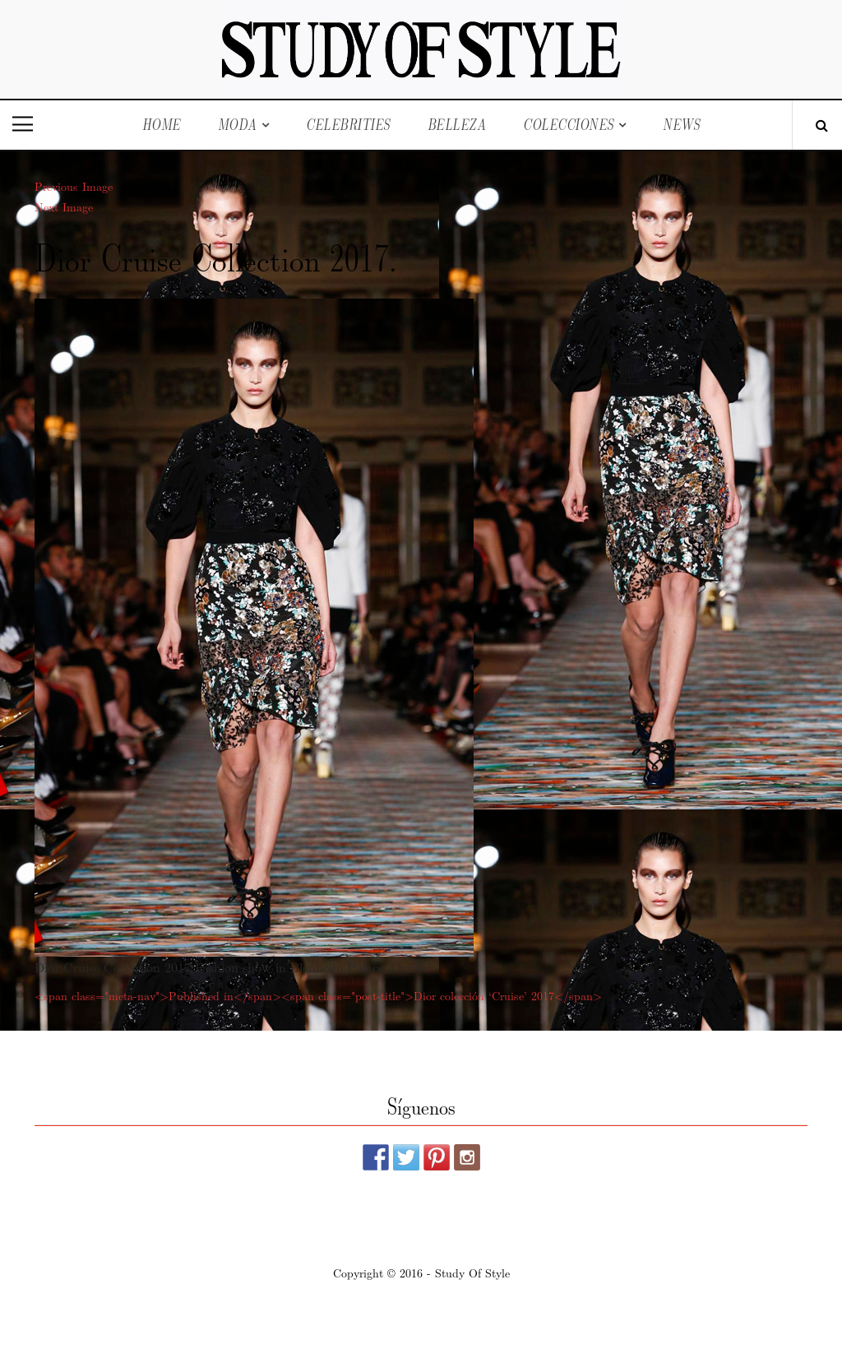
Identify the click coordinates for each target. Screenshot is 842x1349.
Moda (237, 125)
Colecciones (568, 125)
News (681, 125)
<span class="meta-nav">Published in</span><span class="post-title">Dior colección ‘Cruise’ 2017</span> (318, 995)
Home (161, 125)
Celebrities (348, 125)
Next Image (64, 206)
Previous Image (74, 186)
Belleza (457, 125)
